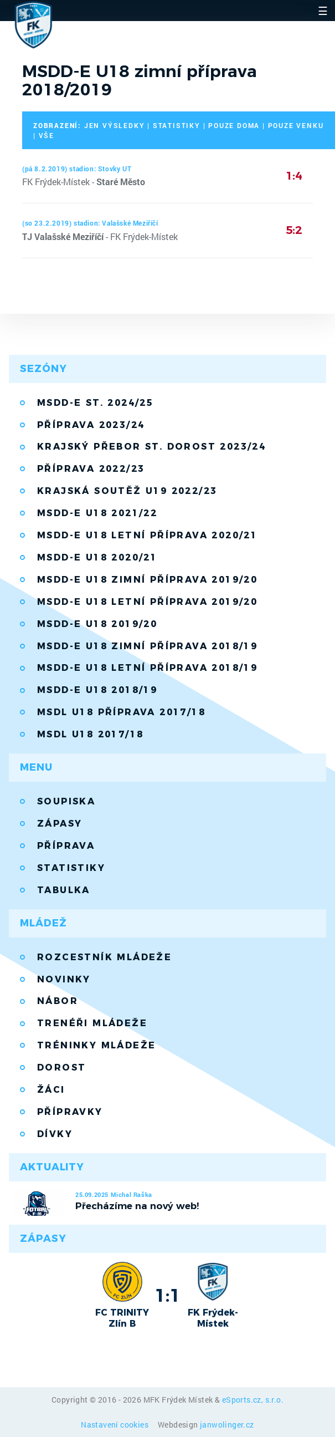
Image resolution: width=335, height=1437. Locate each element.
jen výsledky (114, 125)
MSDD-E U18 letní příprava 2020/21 (147, 535)
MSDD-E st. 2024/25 (95, 403)
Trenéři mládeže (92, 1023)
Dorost (61, 1067)
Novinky (64, 979)
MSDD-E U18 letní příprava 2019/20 (147, 602)
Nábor (57, 1001)
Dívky (55, 1134)
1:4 (294, 175)
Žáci (51, 1089)
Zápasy (59, 823)
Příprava (66, 845)
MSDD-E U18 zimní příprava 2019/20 (147, 579)
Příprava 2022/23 (91, 468)
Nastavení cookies (115, 1424)
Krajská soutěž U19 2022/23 (127, 491)
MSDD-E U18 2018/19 (97, 690)
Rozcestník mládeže (104, 957)
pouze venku (296, 125)
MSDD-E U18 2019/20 (97, 624)
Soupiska (66, 801)
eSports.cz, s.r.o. (253, 1399)
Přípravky (70, 1112)
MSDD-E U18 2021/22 (97, 513)
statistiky (176, 125)
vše (46, 135)
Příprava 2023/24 (91, 425)
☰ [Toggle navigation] (323, 10)
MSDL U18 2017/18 (90, 734)
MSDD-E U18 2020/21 (97, 557)
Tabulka (63, 890)
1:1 (167, 1295)
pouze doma (234, 125)
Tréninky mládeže (96, 1045)
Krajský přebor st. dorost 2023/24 (151, 446)
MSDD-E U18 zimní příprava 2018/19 (147, 646)
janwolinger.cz (227, 1424)
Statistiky (71, 868)
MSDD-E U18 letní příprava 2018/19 (147, 668)
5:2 (294, 230)
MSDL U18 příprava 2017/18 (121, 712)
